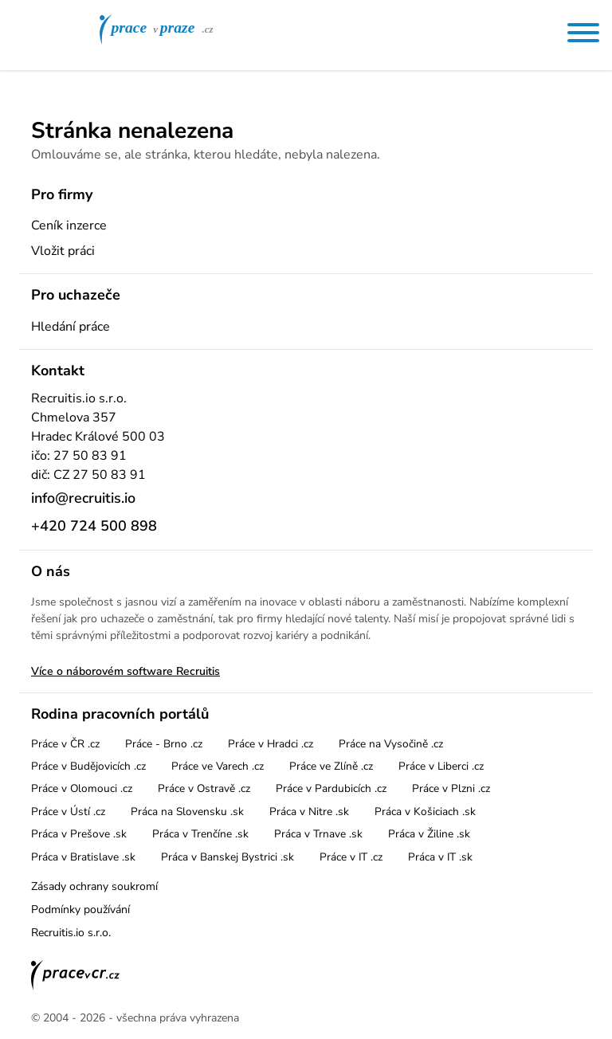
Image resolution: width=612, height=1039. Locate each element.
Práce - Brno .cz (163, 743)
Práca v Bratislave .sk (83, 857)
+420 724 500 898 (94, 525)
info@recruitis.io (83, 498)
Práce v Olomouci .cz (81, 788)
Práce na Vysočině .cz (391, 743)
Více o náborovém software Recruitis (125, 671)
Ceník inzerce (69, 225)
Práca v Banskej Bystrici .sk (227, 857)
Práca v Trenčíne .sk (200, 833)
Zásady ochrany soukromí (94, 886)
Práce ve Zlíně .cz (331, 766)
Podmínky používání (80, 909)
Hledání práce (70, 326)
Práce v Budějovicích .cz (88, 766)
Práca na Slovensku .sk (187, 811)
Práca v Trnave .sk (318, 833)
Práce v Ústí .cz (68, 811)
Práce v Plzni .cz (451, 788)
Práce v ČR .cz (65, 743)
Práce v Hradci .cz (270, 743)
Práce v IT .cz (351, 857)
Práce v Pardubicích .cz (331, 788)
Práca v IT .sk (440, 857)
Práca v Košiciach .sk (425, 811)
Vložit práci (63, 251)
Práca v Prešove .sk (79, 833)
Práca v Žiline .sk (429, 833)
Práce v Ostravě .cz (204, 788)
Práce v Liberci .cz (441, 766)
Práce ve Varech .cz (217, 766)
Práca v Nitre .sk (309, 811)
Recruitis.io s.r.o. (71, 932)
